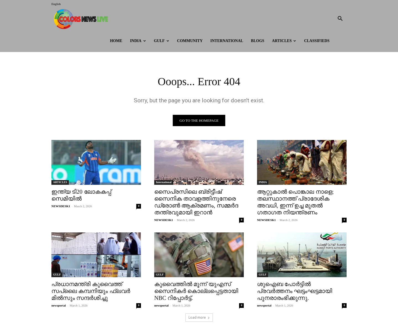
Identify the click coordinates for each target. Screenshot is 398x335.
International (226, 41)
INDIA (138, 41)
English (56, 4)
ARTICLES (284, 41)
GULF (161, 41)
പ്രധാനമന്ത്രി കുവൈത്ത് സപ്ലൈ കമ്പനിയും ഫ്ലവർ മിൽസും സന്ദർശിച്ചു (90, 291)
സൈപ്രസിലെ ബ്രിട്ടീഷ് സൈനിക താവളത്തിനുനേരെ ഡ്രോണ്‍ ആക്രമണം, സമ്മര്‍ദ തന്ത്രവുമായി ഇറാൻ (196, 202)
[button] (340, 19)
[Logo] (82, 19)
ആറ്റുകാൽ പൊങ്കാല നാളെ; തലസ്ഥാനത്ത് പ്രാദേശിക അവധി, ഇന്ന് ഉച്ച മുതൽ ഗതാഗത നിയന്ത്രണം (295, 202)
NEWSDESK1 (60, 206)
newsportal (58, 305)
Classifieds (316, 41)
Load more (199, 317)
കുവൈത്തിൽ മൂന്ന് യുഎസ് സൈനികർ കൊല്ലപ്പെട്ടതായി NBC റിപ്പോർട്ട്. (196, 291)
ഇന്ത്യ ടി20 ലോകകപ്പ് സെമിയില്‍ (81, 195)
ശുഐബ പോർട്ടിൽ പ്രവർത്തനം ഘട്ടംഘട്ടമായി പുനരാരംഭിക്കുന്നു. (294, 291)
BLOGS (257, 41)
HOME (116, 41)
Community (190, 41)
